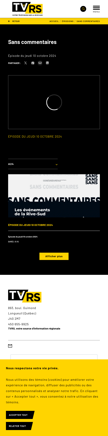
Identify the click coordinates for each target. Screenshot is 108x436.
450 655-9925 (18, 324)
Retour (14, 21)
